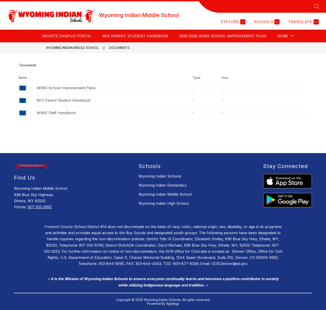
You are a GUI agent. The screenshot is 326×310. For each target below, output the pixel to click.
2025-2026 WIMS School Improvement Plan (222, 36)
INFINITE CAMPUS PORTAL (67, 36)
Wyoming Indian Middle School (72, 48)
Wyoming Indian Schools (160, 176)
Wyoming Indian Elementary (163, 185)
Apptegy (172, 303)
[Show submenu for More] (282, 36)
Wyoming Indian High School (164, 203)
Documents (119, 48)
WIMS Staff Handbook (56, 113)
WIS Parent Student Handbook (135, 36)
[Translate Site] (303, 22)
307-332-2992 (39, 207)
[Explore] (232, 22)
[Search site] (317, 6)
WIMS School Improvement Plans (66, 88)
